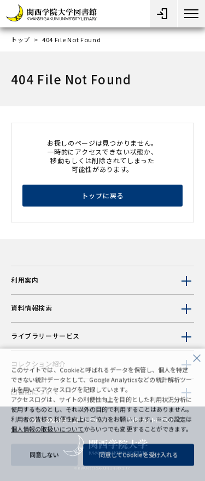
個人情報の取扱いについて (47, 432)
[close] (196, 361)
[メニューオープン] (163, 13)
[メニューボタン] (191, 13)
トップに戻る (102, 195)
